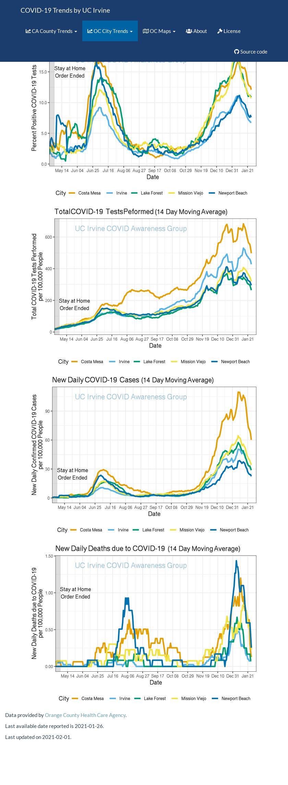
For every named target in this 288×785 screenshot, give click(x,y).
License (229, 31)
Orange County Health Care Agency (85, 715)
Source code (250, 51)
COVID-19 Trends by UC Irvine (65, 10)
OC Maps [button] (159, 31)
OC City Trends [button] (110, 31)
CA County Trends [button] (51, 31)
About (196, 31)
